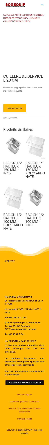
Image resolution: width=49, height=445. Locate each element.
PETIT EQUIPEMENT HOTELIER (29, 15)
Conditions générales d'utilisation (24, 401)
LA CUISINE (34, 18)
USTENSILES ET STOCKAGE (15, 18)
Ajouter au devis (15, 108)
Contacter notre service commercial (24, 382)
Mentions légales (24, 394)
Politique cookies (24, 419)
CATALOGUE (8, 15)
